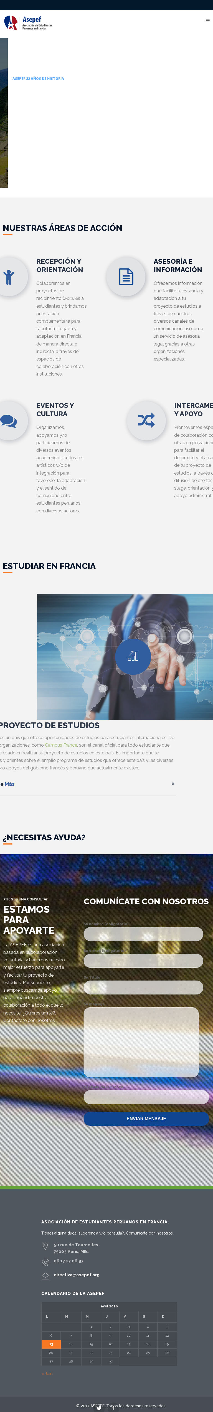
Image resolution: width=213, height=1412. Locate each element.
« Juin (47, 1373)
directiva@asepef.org (77, 1274)
